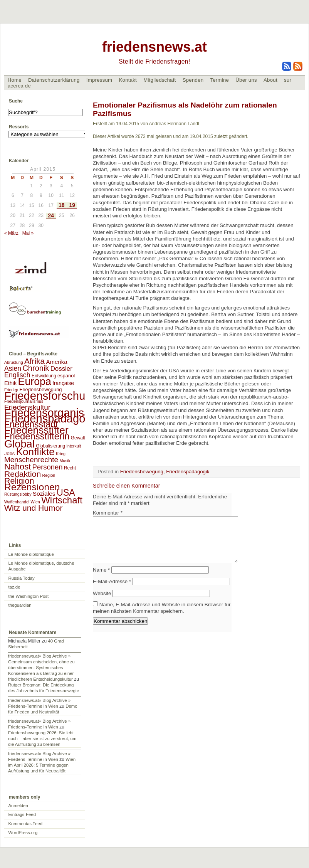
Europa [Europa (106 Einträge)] (34, 381)
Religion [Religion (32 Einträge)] (19, 481)
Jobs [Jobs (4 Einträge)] (9, 453)
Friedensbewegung (141, 471)
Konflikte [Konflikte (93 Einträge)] (35, 452)
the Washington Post (28, 596)
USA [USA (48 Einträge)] (66, 493)
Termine (219, 80)
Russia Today (21, 578)
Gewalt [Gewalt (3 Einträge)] (78, 438)
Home (15, 80)
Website (102, 603)
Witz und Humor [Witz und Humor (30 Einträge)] (33, 507)
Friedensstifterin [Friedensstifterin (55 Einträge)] (37, 436)
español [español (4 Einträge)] (66, 375)
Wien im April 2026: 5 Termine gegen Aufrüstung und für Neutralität (42, 765)
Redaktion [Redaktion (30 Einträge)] (22, 473)
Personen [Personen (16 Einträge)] (47, 467)
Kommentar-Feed (25, 823)
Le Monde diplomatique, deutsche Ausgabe (41, 566)
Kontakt (128, 80)
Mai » (28, 233)
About (270, 80)
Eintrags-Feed (22, 814)
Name (101, 579)
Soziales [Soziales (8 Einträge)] (44, 493)
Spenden (193, 80)
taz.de (14, 587)
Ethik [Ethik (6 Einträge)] (10, 383)
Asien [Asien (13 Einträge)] (12, 368)
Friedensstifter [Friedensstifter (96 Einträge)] (36, 430)
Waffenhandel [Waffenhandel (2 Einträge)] (16, 502)
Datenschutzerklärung (54, 80)
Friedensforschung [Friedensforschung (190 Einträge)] (51, 395)
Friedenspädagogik (187, 471)
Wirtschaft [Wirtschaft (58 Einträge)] (61, 500)
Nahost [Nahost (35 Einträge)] (17, 466)
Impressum (99, 80)
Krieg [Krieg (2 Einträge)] (60, 453)
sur (287, 80)
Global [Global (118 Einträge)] (19, 444)
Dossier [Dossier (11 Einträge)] (61, 368)
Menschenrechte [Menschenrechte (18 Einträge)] (31, 460)
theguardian (20, 605)
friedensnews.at (154, 47)
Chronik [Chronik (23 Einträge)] (35, 368)
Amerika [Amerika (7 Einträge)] (56, 361)
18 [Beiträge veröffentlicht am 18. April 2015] (61, 205)
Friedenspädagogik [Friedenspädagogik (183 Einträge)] (52, 418)
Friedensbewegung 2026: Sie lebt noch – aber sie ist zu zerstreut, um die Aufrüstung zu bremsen (42, 738)
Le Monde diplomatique (31, 554)
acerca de (19, 86)
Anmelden (18, 805)
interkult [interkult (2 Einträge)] (74, 446)
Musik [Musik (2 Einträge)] (64, 460)
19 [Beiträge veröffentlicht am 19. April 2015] (72, 205)
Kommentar (108, 513)
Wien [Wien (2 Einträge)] (35, 502)
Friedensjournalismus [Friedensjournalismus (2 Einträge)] (23, 401)
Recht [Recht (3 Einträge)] (70, 468)
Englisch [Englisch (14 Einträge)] (17, 375)
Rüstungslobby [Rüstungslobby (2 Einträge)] (18, 494)
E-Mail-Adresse (112, 591)
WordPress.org (23, 832)
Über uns (246, 80)
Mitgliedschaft (159, 80)
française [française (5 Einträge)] (63, 383)
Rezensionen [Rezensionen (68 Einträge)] (32, 487)
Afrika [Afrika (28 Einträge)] (34, 361)
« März (11, 233)
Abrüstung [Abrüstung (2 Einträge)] (13, 362)
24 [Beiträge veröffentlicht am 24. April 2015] (51, 216)
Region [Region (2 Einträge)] (48, 475)
